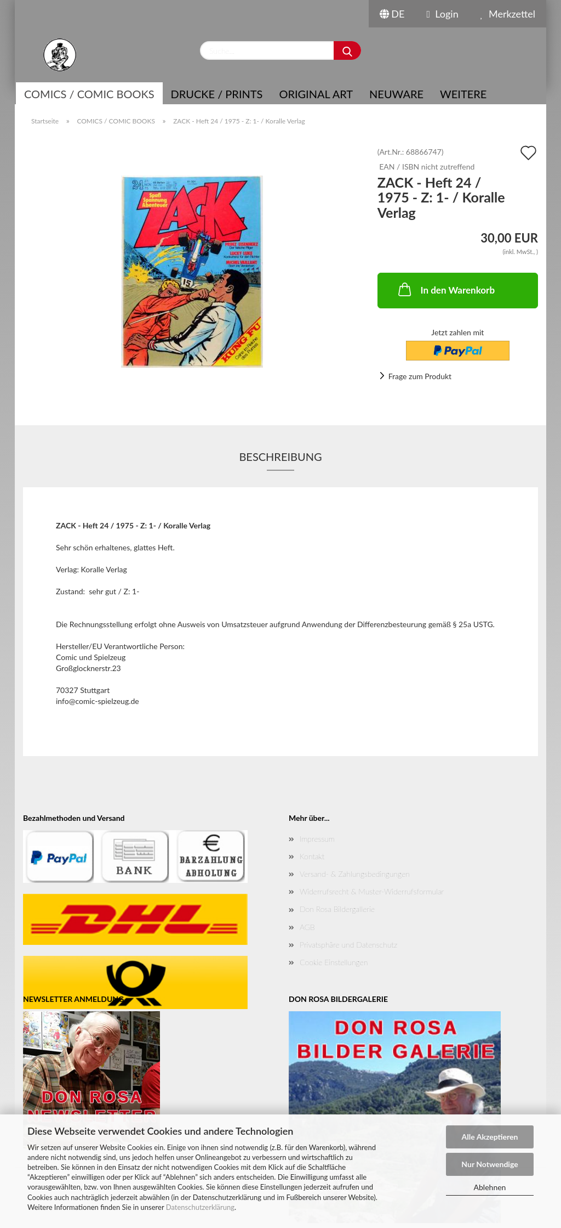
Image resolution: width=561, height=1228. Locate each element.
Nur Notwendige (489, 1164)
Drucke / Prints (217, 93)
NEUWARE (396, 93)
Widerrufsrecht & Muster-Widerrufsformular (372, 891)
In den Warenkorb (445, 289)
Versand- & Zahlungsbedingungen (355, 873)
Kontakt (312, 856)
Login (442, 14)
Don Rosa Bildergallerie (337, 909)
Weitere (463, 93)
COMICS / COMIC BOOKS (89, 93)
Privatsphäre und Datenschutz (348, 944)
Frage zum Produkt (419, 376)
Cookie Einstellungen (334, 962)
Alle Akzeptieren (490, 1136)
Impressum (317, 838)
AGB (307, 927)
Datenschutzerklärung (200, 1207)
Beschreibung (280, 456)
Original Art (316, 93)
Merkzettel (507, 14)
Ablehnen (490, 1187)
